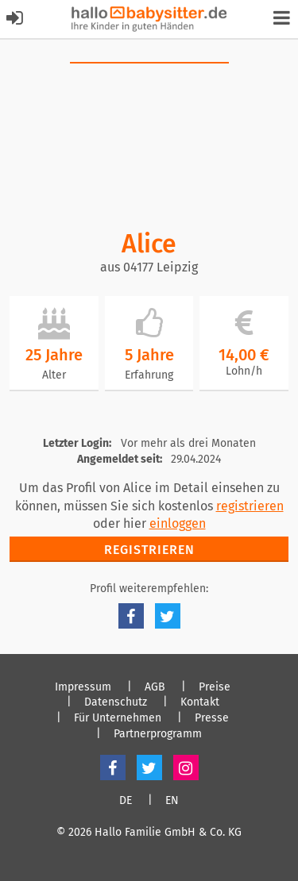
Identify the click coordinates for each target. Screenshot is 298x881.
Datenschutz (115, 702)
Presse (212, 718)
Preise (214, 687)
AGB (155, 687)
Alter (54, 375)
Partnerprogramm (158, 734)
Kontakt (199, 702)
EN (172, 800)
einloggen (177, 523)
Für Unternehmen (117, 718)
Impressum (83, 687)
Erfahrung (149, 375)
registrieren (250, 506)
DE (125, 800)
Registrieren (149, 549)
